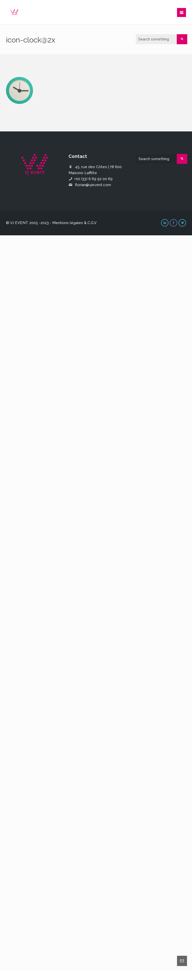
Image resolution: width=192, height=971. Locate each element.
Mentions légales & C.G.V (74, 223)
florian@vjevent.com (93, 185)
